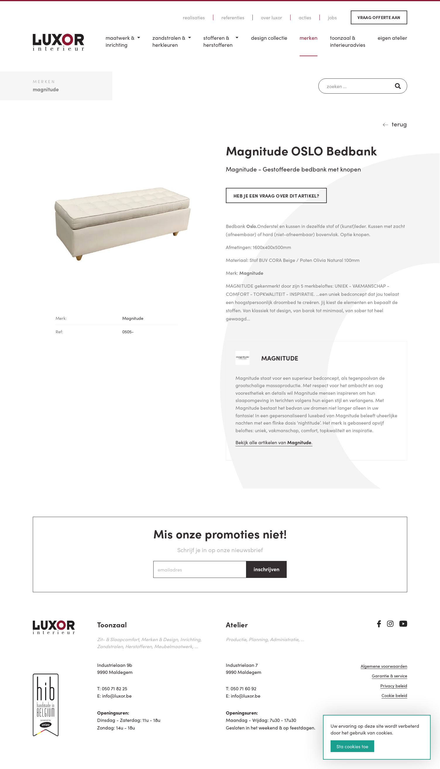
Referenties (232, 17)
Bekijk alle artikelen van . (274, 442)
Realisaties (194, 17)
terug (399, 123)
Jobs (332, 17)
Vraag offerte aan (379, 17)
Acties (305, 17)
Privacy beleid (393, 686)
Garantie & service (389, 676)
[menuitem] (123, 45)
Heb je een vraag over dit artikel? (276, 195)
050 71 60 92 (243, 688)
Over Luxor (271, 17)
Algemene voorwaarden (384, 666)
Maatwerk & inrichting (120, 41)
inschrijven (266, 569)
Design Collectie (269, 37)
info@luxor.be (117, 695)
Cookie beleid (394, 695)
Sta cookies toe (352, 746)
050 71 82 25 (114, 688)
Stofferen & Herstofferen (218, 41)
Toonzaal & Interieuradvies (347, 41)
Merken (308, 37)
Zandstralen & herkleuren (168, 41)
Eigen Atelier (392, 37)
